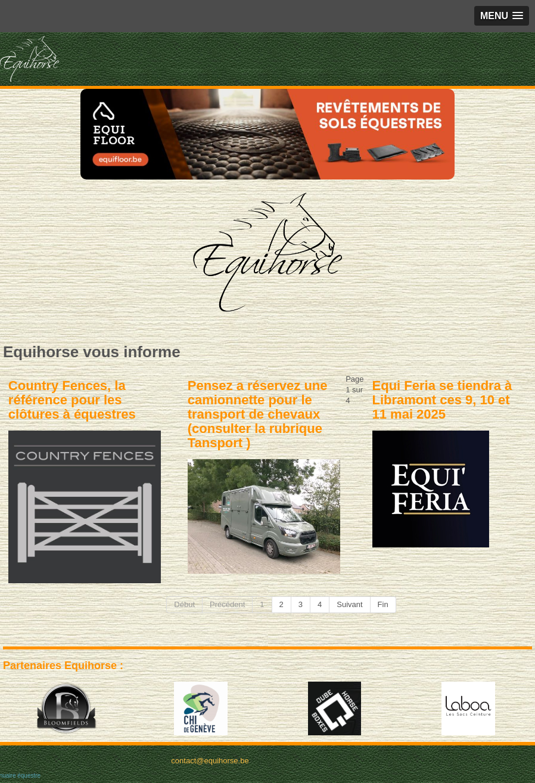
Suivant (349, 604)
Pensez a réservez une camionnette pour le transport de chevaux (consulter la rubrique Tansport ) (258, 414)
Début (184, 604)
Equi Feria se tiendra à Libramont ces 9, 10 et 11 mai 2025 (442, 400)
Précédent (227, 604)
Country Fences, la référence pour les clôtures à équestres (72, 400)
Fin (383, 604)
